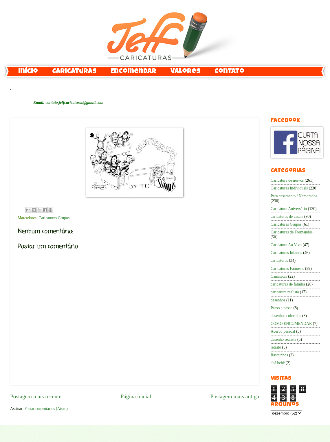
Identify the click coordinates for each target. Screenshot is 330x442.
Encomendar (133, 71)
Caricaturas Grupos (53, 218)
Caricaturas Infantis (286, 253)
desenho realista (283, 339)
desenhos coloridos (286, 316)
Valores (185, 71)
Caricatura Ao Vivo (286, 245)
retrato (276, 347)
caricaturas (279, 260)
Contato (229, 71)
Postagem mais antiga (234, 396)
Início (28, 71)
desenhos (278, 300)
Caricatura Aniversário (289, 209)
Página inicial (135, 396)
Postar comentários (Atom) (45, 408)
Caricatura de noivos (287, 180)
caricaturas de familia (288, 284)
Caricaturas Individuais (289, 188)
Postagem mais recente (35, 396)
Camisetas (279, 276)
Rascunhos (279, 355)
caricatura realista (285, 292)
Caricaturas (74, 71)
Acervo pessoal (283, 331)
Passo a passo (281, 308)
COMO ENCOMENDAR (291, 323)
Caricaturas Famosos (287, 268)
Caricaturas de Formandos (292, 232)
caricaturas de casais (287, 216)
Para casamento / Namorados (294, 196)
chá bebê (278, 363)
